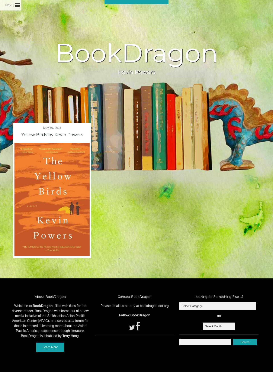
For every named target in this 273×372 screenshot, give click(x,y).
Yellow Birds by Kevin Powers (52, 134)
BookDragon (136, 52)
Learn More (50, 347)
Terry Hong (70, 336)
